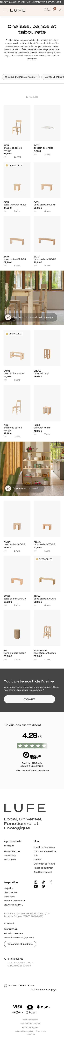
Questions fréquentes (44, 847)
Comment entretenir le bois (45, 854)
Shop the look (11, 892)
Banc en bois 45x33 (17, 543)
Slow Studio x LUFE (13, 905)
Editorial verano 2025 (14, 901)
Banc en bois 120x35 (17, 258)
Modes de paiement (43, 868)
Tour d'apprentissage (47, 651)
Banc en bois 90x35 (47, 203)
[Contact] (48, 9)
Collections (9, 897)
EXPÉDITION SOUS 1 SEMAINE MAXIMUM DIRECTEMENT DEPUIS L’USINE (30, 2)
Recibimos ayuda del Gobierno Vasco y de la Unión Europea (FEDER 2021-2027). (26, 915)
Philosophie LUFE (12, 851)
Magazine (8, 888)
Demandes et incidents (20, 944)
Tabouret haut (47, 372)
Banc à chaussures (17, 372)
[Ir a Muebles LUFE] (17, 10)
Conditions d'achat (43, 872)
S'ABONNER (29, 699)
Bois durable (10, 860)
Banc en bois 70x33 (47, 543)
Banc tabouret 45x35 (17, 203)
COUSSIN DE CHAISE (47, 146)
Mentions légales (30, 1020)
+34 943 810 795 (13, 959)
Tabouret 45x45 (47, 426)
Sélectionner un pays (43, 990)
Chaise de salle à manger (17, 148)
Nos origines (10, 856)
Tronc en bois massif (17, 651)
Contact (37, 860)
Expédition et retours (44, 864)
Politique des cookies (30, 1024)
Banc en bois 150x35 (47, 258)
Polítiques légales (30, 1027)
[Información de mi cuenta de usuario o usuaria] (60, 10)
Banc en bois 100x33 (17, 597)
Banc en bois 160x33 (47, 597)
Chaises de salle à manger (20, 77)
